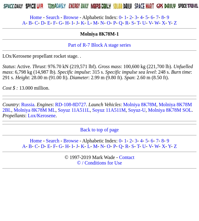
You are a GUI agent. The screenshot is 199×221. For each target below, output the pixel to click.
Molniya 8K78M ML (34, 110)
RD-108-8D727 (70, 104)
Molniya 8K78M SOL (170, 110)
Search (53, 17)
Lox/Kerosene (42, 115)
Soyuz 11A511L (74, 110)
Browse (70, 17)
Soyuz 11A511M (109, 110)
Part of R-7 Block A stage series (99, 45)
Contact (127, 157)
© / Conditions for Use (99, 162)
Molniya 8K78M (139, 104)
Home (36, 17)
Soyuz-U (137, 110)
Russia (27, 104)
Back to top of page (99, 129)
